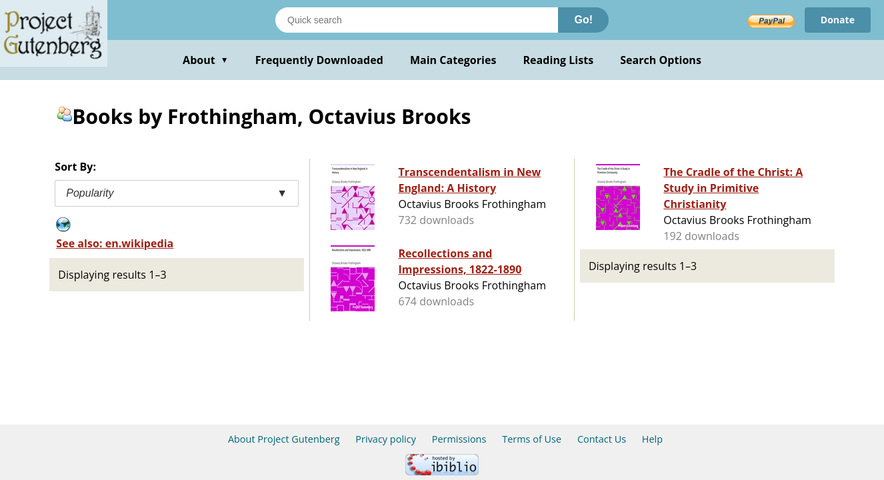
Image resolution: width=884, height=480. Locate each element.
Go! (583, 19)
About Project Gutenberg (284, 439)
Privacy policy (385, 439)
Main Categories (453, 60)
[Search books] (416, 20)
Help (652, 439)
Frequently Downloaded (319, 60)
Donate (838, 19)
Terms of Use (531, 439)
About (206, 60)
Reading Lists (558, 60)
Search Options (660, 60)
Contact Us (601, 439)
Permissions (459, 439)
